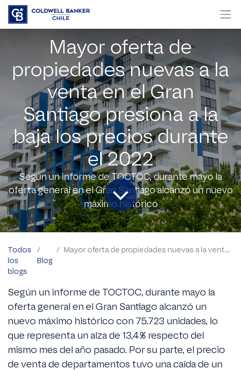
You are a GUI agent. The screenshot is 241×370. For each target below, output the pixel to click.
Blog (44, 261)
